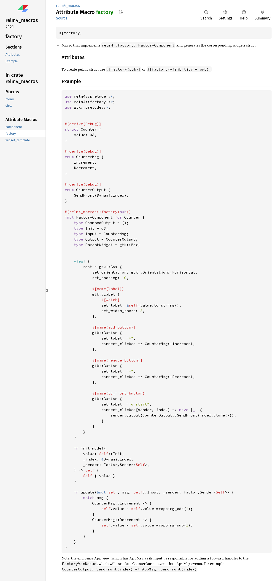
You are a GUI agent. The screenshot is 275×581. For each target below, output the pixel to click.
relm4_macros (68, 5)
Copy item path (120, 12)
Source (61, 18)
